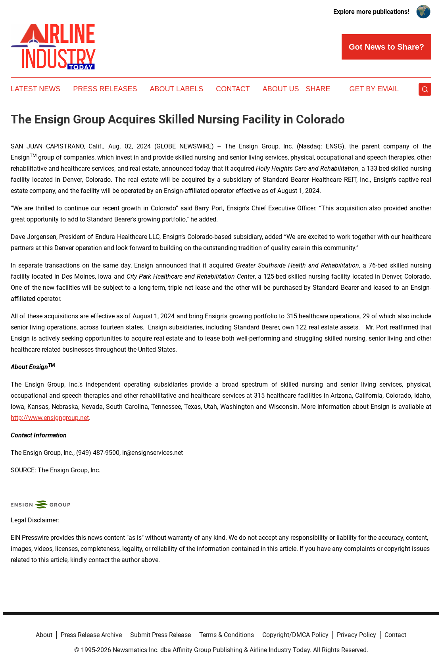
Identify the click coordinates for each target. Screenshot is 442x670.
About (44, 635)
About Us (281, 89)
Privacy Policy (356, 635)
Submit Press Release (160, 635)
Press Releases (105, 89)
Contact (233, 89)
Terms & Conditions (226, 635)
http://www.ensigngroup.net (50, 418)
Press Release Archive (91, 635)
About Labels (176, 89)
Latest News (35, 89)
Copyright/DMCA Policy (295, 635)
